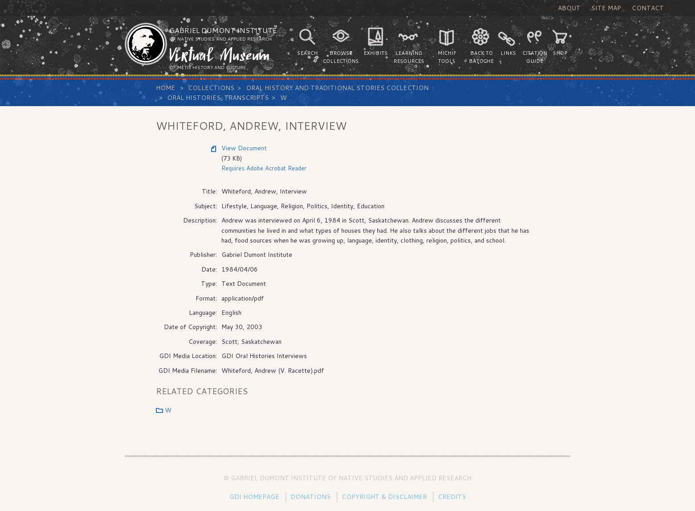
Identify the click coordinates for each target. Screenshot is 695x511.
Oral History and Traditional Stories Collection (337, 87)
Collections (211, 87)
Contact (648, 8)
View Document (244, 148)
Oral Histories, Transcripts (218, 97)
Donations (310, 496)
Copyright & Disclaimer (384, 496)
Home (165, 87)
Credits (452, 496)
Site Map (606, 8)
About (569, 8)
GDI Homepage (254, 496)
